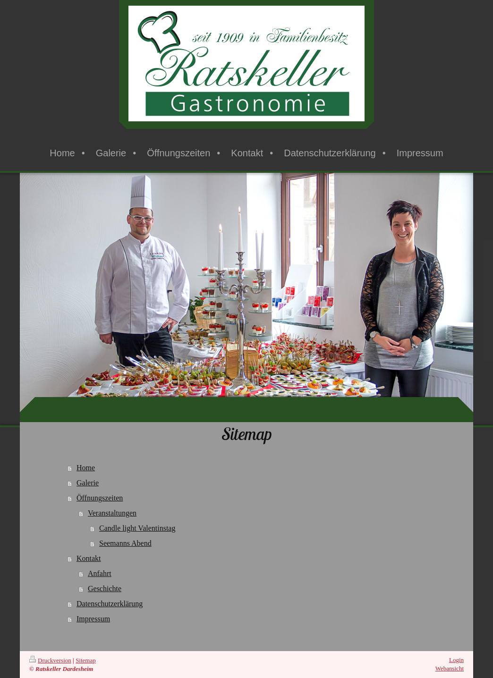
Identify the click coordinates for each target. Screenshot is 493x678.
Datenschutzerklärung (109, 604)
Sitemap (86, 660)
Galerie (87, 483)
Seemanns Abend (125, 543)
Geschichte (104, 589)
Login (456, 659)
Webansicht (449, 668)
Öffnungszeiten (99, 498)
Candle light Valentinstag (137, 528)
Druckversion (50, 660)
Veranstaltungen (112, 513)
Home (85, 468)
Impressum (93, 619)
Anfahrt (99, 573)
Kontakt (88, 558)
